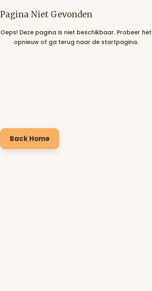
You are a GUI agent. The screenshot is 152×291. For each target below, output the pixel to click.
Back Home (29, 138)
